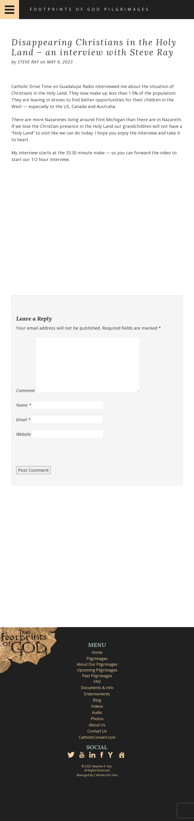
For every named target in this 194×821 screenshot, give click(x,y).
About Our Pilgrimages (97, 664)
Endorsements (97, 693)
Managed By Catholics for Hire (97, 775)
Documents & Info (97, 687)
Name (23, 405)
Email (23, 419)
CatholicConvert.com (97, 737)
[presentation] (52, 454)
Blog (97, 700)
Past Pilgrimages (97, 675)
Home (97, 652)
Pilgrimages (97, 658)
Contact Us (97, 731)
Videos (97, 706)
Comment (25, 390)
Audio (97, 712)
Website (23, 434)
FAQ (97, 681)
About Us (97, 724)
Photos (97, 718)
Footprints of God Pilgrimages (90, 9)
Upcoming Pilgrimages (97, 670)
